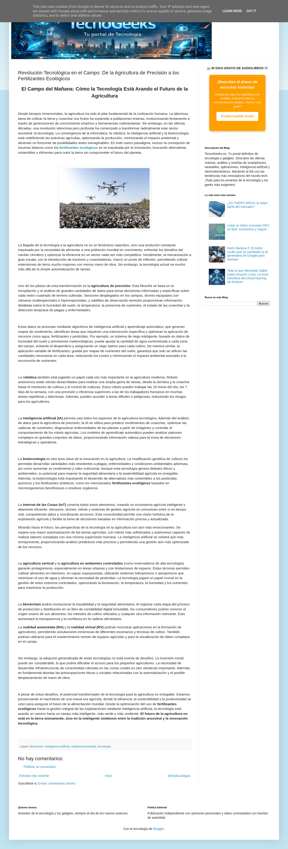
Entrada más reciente (34, 776)
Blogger (158, 829)
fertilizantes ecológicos (78, 147)
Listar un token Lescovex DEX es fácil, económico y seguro (248, 227)
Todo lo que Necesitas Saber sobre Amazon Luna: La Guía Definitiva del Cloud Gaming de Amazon (247, 276)
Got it (251, 11)
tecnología (104, 746)
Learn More (232, 11)
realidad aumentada (83, 746)
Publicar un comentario (40, 767)
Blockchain (36, 746)
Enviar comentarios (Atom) (56, 783)
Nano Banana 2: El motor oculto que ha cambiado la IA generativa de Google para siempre (247, 253)
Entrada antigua (179, 776)
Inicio (108, 776)
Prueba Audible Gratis (237, 116)
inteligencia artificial (57, 746)
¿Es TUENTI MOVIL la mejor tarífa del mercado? (247, 205)
